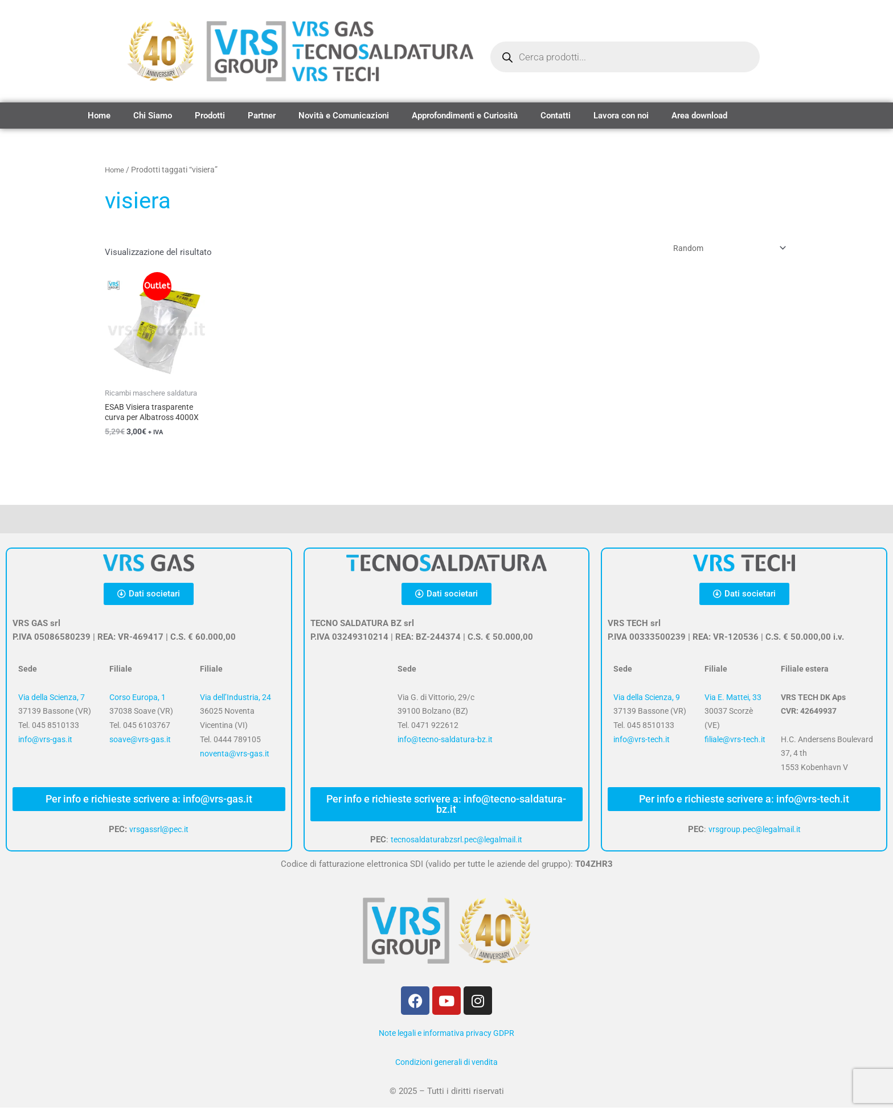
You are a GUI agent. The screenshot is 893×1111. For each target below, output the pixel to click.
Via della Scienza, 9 (646, 700)
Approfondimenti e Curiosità (465, 115)
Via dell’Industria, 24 (235, 700)
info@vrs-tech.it (641, 742)
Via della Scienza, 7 (51, 700)
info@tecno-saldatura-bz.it (445, 742)
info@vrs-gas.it (45, 742)
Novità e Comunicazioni (343, 115)
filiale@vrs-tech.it (734, 742)
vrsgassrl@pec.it (159, 833)
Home (99, 115)
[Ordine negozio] (722, 249)
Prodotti (210, 115)
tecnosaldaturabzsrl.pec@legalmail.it (456, 843)
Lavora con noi (621, 115)
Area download (699, 115)
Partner (262, 115)
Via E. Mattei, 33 (732, 700)
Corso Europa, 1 (137, 700)
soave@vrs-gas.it (140, 742)
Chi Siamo (152, 115)
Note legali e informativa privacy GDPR (446, 1036)
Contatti (555, 115)
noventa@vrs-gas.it (234, 757)
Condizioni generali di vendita (446, 1065)
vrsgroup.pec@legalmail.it (754, 833)
